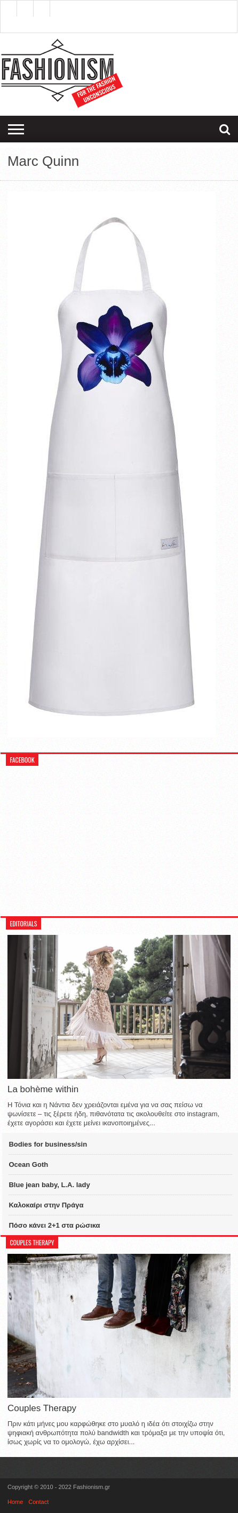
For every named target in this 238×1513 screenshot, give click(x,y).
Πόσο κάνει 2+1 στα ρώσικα (54, 1225)
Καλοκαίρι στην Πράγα (46, 1205)
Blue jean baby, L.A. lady (49, 1185)
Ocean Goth (28, 1164)
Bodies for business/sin (48, 1144)
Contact (38, 1502)
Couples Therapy (41, 1408)
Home (15, 1502)
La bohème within (42, 1089)
